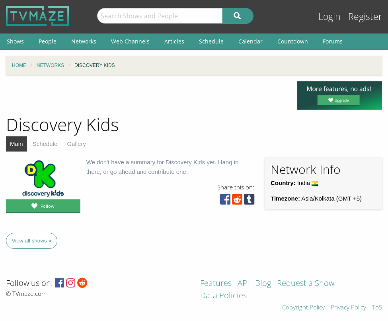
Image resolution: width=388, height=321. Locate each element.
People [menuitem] (48, 41)
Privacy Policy (348, 307)
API (243, 283)
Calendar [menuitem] (250, 41)
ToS (377, 307)
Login (329, 16)
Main (16, 143)
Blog (263, 283)
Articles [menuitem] (174, 41)
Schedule (45, 143)
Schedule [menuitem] (211, 41)
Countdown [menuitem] (292, 41)
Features (216, 283)
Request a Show (305, 283)
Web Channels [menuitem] (130, 41)
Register (365, 16)
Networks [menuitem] (83, 41)
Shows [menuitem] (15, 41)
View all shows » (32, 241)
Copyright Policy (303, 307)
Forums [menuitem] (333, 41)
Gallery (76, 143)
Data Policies (223, 296)
